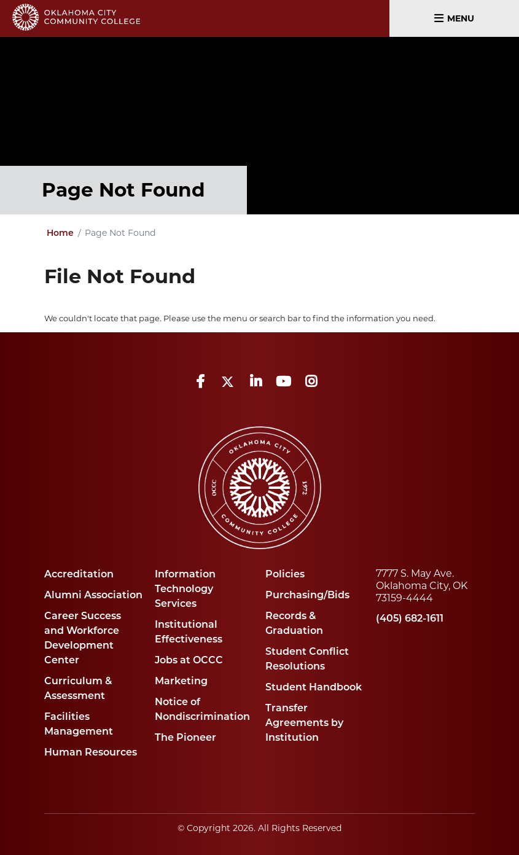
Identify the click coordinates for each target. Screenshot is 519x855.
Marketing (181, 682)
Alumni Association (93, 596)
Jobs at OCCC (189, 661)
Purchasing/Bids (307, 596)
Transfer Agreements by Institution (304, 723)
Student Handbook (313, 688)
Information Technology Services (185, 589)
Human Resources (90, 753)
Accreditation (79, 575)
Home (60, 233)
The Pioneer (185, 738)
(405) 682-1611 (409, 619)
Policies (285, 575)
